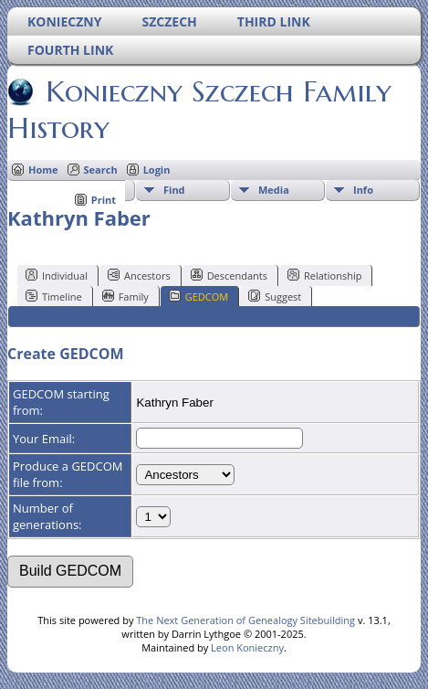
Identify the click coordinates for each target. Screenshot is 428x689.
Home (43, 169)
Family (125, 296)
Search (101, 169)
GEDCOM (198, 296)
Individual (57, 275)
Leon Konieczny (247, 647)
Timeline (54, 296)
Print (103, 200)
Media (273, 189)
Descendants (229, 275)
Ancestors (139, 275)
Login (157, 169)
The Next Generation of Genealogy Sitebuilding (245, 620)
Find (174, 189)
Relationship (324, 275)
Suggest (274, 296)
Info (363, 189)
